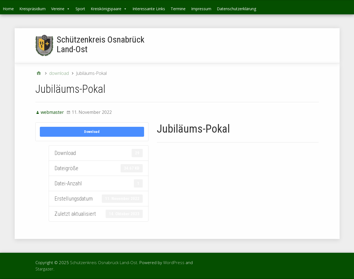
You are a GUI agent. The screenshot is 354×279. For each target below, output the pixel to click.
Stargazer (44, 269)
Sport (80, 8)
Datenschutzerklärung (236, 8)
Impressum (201, 8)
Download (92, 132)
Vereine (60, 8)
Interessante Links (148, 8)
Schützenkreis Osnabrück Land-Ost (100, 44)
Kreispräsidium (32, 8)
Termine (178, 8)
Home (8, 8)
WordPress (173, 262)
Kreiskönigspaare (109, 8)
